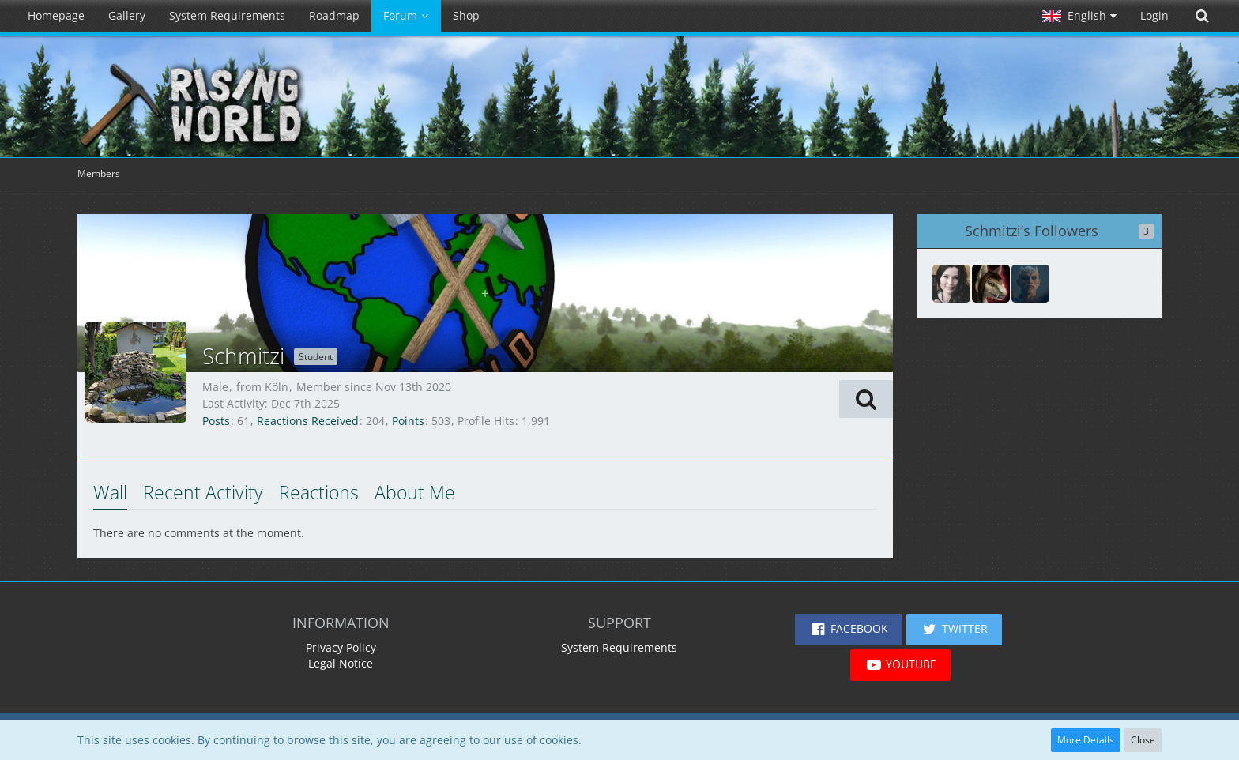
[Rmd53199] (951, 284)
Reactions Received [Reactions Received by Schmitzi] (308, 420)
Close (1143, 740)
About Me (415, 492)
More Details (1085, 740)
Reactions (319, 492)
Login (1154, 15)
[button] (1079, 16)
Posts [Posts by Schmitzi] (216, 420)
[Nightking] (1030, 284)
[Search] (1202, 16)
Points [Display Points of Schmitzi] (408, 420)
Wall (110, 492)
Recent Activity (203, 492)
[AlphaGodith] (991, 284)
